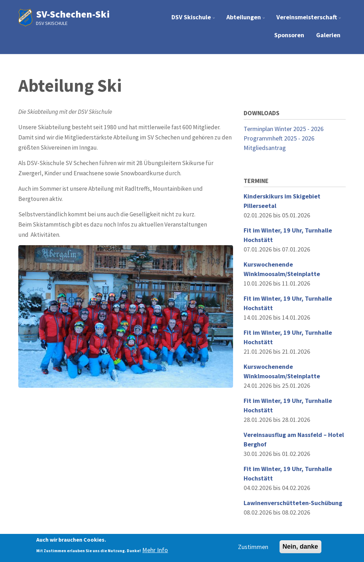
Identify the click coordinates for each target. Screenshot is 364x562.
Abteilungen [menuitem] (246, 20)
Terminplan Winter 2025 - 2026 (284, 129)
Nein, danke (300, 546)
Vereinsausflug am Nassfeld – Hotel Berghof (294, 439)
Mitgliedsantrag (265, 148)
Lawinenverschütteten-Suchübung (293, 503)
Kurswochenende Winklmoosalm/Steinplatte (282, 269)
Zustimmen (253, 547)
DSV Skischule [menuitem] (194, 20)
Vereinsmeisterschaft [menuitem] (309, 20)
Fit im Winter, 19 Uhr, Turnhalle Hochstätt (288, 235)
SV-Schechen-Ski (73, 14)
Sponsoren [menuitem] (289, 35)
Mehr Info (155, 550)
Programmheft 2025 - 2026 (279, 138)
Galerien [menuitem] (328, 35)
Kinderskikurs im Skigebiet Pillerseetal (282, 201)
